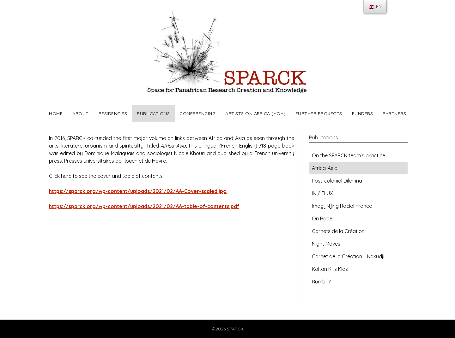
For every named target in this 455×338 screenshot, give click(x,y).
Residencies (113, 113)
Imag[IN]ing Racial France (342, 206)
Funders (362, 113)
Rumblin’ (321, 281)
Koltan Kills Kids (330, 269)
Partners (394, 113)
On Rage (322, 218)
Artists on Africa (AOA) (255, 113)
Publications (153, 113)
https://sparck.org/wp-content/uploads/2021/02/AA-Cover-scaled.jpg (138, 191)
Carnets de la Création (338, 231)
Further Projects (318, 113)
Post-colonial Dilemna (337, 181)
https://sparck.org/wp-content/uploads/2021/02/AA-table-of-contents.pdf (144, 206)
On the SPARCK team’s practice (348, 155)
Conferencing (197, 113)
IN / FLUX (322, 193)
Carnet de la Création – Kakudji (348, 256)
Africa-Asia (324, 168)
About (80, 113)
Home (56, 113)
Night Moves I (327, 244)
